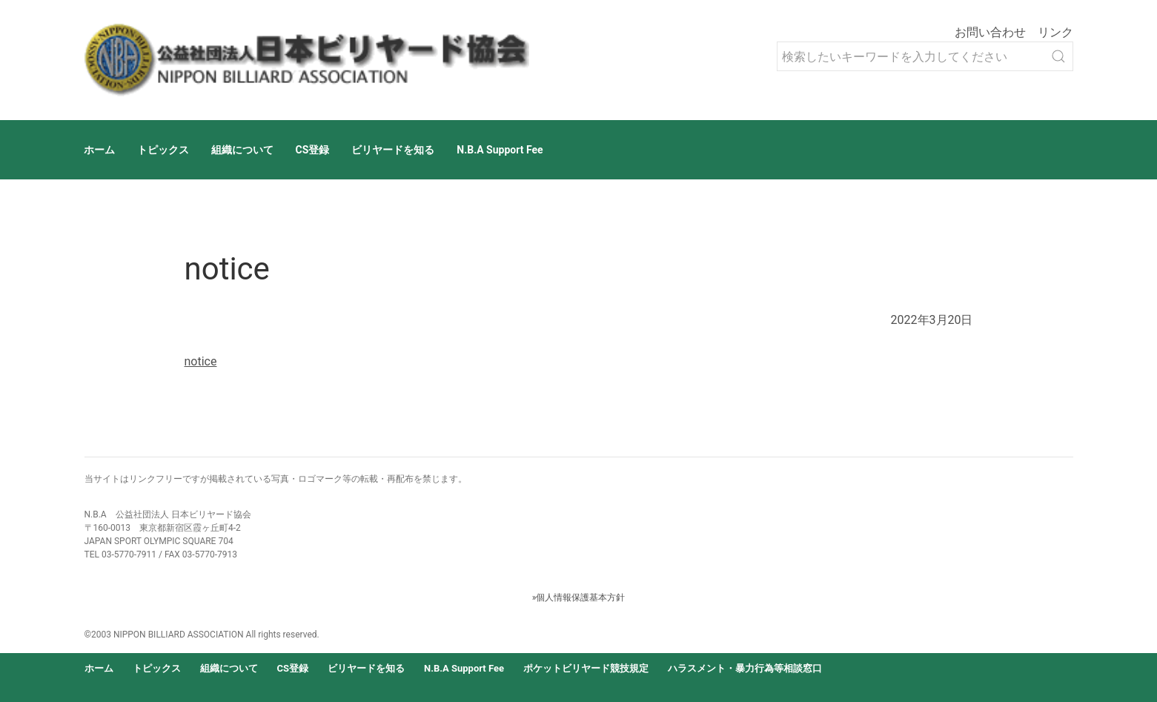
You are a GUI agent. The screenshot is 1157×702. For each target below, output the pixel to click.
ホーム (99, 150)
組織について (242, 150)
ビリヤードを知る (392, 150)
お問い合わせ (990, 32)
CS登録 (313, 150)
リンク (1055, 32)
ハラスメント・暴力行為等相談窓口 (745, 668)
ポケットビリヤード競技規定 (586, 668)
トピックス (163, 150)
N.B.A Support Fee (500, 150)
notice (201, 361)
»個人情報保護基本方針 (579, 597)
